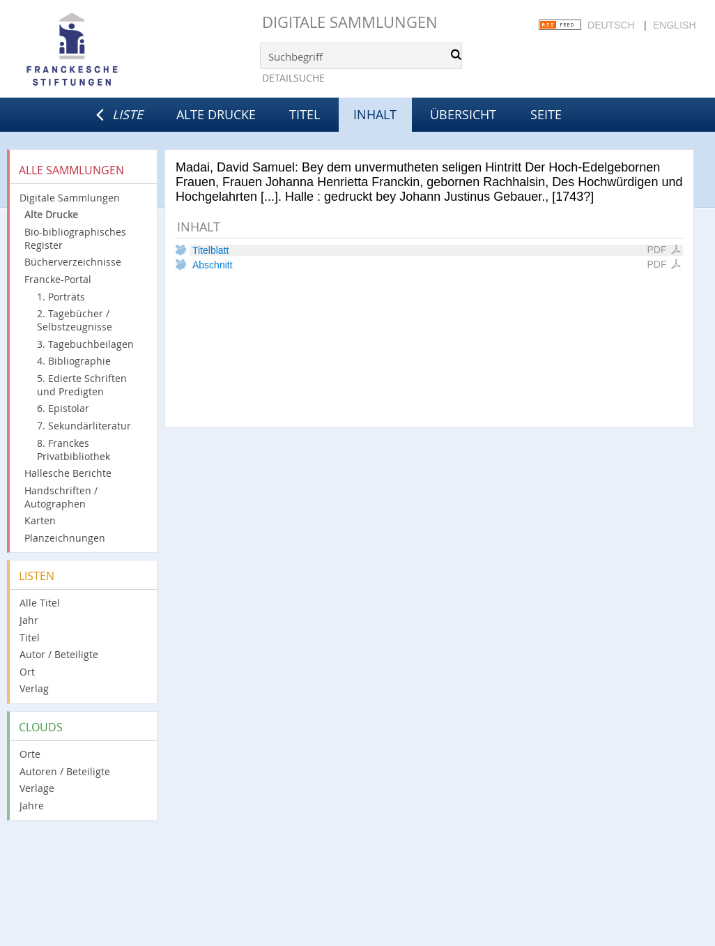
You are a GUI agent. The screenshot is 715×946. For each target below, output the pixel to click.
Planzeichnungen (64, 537)
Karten (40, 520)
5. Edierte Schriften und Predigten (82, 385)
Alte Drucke (216, 114)
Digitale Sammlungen (350, 22)
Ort (27, 671)
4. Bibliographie (74, 360)
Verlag (34, 688)
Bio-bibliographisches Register (75, 238)
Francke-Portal (57, 279)
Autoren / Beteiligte (65, 771)
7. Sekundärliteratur (84, 425)
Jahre (32, 805)
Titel (304, 114)
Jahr (29, 620)
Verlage (37, 788)
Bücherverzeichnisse (72, 261)
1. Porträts (61, 296)
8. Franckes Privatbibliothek (73, 449)
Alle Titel (40, 602)
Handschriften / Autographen (61, 497)
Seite (546, 114)
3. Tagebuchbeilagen (85, 344)
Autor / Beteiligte (59, 654)
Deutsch (611, 25)
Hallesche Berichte (68, 473)
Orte (30, 754)
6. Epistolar (63, 408)
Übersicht (463, 114)
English (674, 25)
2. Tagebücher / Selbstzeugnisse (74, 320)
